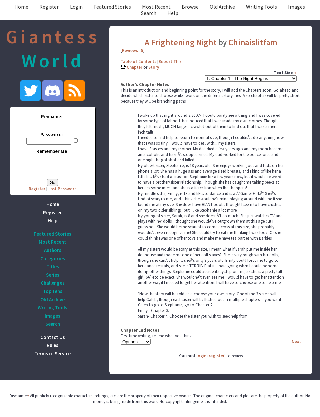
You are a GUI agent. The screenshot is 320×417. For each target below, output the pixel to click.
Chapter (134, 67)
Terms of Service (52, 353)
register (216, 356)
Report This (170, 61)
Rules (52, 345)
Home (21, 6)
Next (296, 341)
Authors (52, 250)
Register (49, 6)
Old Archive (222, 6)
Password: (51, 134)
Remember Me (51, 151)
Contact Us (52, 337)
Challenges (53, 283)
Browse (190, 6)
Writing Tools (261, 6)
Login (76, 6)
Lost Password (62, 189)
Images (296, 6)
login (201, 356)
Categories (52, 258)
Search (148, 13)
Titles (52, 266)
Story (153, 67)
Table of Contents (138, 61)
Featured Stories (112, 6)
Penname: (51, 117)
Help (172, 13)
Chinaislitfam (252, 42)
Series (52, 275)
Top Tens (52, 291)
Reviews (130, 50)
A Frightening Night (181, 42)
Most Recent (156, 6)
